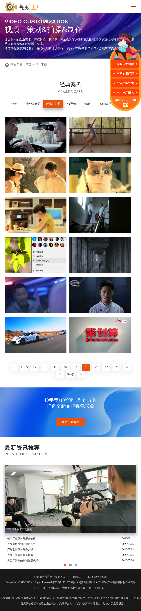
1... (14, 367)
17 (55, 367)
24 (127, 367)
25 (60, 374)
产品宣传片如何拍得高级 (21, 544)
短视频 (71, 103)
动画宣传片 (107, 103)
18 (65, 367)
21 (96, 367)
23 (116, 367)
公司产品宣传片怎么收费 (21, 538)
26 (80, 374)
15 (34, 367)
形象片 (88, 103)
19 (75, 367)
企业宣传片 (33, 103)
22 (106, 367)
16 (45, 367)
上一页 (24, 367)
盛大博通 (5, 598)
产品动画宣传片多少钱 (20, 549)
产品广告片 (53, 103)
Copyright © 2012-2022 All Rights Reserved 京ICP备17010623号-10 (42, 582)
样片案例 (41, 64)
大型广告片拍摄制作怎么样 (22, 560)
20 (86, 367)
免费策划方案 (70, 422)
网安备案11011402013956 (92, 582)
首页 (28, 64)
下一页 (70, 374)
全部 (14, 103)
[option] (70, 513)
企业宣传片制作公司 (117, 598)
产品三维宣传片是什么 (20, 555)
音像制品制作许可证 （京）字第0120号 (84, 587)
